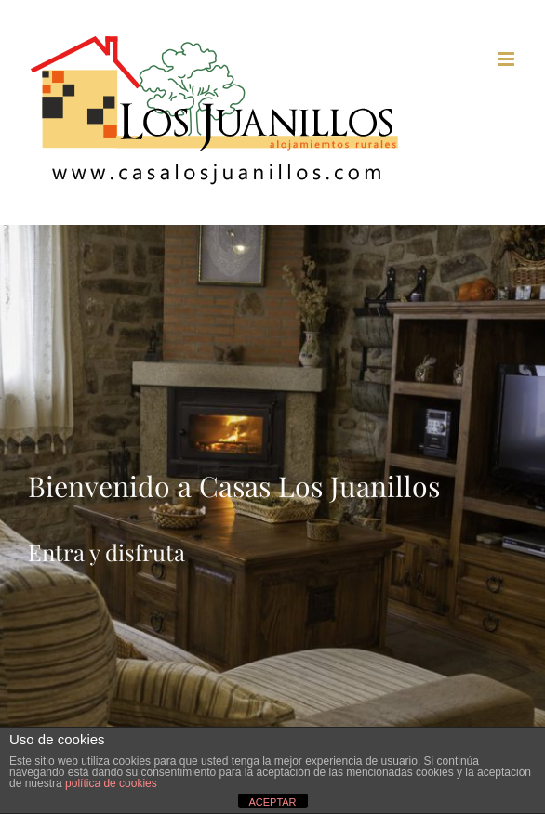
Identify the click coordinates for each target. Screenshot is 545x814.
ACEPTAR (272, 801)
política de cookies (111, 783)
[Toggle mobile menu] (507, 59)
